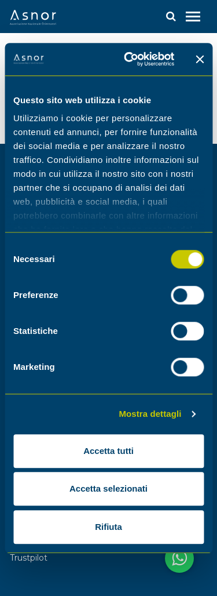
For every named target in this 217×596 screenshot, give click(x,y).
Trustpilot (28, 558)
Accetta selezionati (108, 488)
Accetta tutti (108, 451)
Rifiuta (108, 527)
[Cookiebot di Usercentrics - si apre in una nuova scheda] (129, 59)
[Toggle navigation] (193, 16)
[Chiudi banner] (200, 59)
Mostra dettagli (150, 414)
